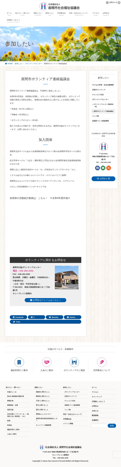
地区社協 (10, 410)
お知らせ (95, 411)
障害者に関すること (43, 396)
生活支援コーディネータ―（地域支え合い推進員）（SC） (18, 415)
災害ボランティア (98, 90)
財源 (8, 421)
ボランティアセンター (100, 99)
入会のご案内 (11, 434)
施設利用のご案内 (13, 429)
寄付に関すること (42, 405)
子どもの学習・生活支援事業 (103, 85)
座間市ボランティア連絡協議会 (103, 111)
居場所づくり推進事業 (100, 121)
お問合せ (95, 406)
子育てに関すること (43, 401)
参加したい (103, 77)
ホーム (94, 387)
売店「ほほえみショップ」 (73, 414)
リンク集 (95, 116)
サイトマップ (97, 397)
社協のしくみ (11, 392)
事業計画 (10, 401)
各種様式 (95, 420)
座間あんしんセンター (43, 414)
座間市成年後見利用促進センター (46, 420)
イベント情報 (68, 424)
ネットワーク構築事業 (43, 425)
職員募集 (95, 415)
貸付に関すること (42, 410)
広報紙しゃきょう (98, 401)
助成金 (9, 425)
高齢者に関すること (43, 392)
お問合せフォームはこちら (45, 300)
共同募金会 (67, 419)
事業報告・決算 (12, 405)
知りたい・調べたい (13, 387)
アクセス (95, 392)
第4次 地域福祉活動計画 (15, 396)
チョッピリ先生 (98, 95)
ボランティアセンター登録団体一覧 (103, 105)
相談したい (39, 387)
